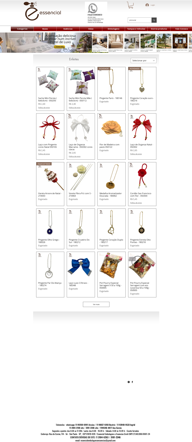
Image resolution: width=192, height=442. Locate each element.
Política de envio (44, 108)
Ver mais (96, 304)
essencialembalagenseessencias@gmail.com (98, 440)
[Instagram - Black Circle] (129, 382)
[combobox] (143, 60)
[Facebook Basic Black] (132, 382)
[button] (131, 5)
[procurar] (137, 20)
